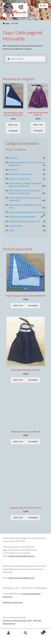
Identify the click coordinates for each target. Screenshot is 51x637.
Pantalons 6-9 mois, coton (19, 179)
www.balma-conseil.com (12, 602)
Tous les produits (16, 226)
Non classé (13, 169)
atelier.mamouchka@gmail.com (22, 556)
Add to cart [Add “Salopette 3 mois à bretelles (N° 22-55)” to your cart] (18, 517)
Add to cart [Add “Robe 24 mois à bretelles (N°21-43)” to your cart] (18, 380)
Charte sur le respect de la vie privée (17, 620)
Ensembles (13, 158)
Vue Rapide (13, 130)
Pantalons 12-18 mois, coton (20, 174)
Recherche (25, 633)
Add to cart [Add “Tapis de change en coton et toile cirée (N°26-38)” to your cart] (13, 125)
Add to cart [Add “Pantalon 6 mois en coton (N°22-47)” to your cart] (18, 441)
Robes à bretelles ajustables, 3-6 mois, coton (27, 212)
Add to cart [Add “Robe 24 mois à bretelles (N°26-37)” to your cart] (38, 124)
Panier (40, 631)
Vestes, (12, 230)
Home (7, 23)
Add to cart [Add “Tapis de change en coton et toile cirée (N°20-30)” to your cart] (18, 305)
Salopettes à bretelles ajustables (22, 217)
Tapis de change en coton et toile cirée (24, 221)
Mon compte (8, 633)
